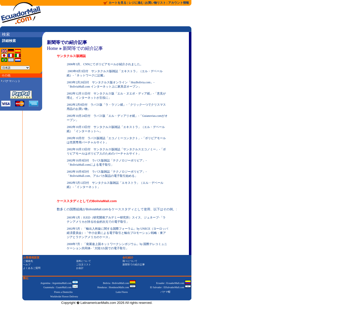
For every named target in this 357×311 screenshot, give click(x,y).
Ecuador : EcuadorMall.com (173, 283)
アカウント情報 (178, 2)
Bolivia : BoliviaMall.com (119, 283)
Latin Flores (122, 292)
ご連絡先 (28, 261)
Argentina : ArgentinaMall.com (59, 283)
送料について (83, 261)
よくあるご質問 (31, 268)
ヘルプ (26, 264)
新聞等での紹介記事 (83, 48)
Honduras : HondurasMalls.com (116, 287)
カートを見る (117, 2)
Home (52, 48)
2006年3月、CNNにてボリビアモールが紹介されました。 (105, 64)
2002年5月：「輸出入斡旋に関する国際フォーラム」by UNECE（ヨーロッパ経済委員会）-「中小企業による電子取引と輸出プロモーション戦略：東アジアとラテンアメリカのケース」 (117, 233)
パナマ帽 (165, 291)
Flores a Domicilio (63, 292)
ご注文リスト (83, 264)
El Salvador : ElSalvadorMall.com (170, 287)
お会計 (80, 268)
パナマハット (11, 81)
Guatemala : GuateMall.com (60, 287)
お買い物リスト (155, 2)
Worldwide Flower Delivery (64, 296)
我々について (129, 261)
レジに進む (136, 2)
